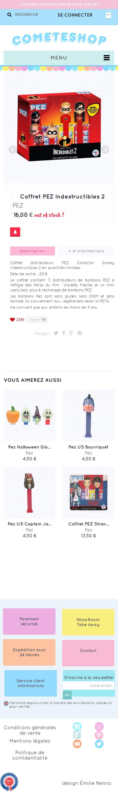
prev (13, 149)
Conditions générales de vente (30, 730)
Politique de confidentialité (30, 755)
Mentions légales (29, 741)
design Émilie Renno (86, 783)
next (105, 149)
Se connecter (74, 15)
